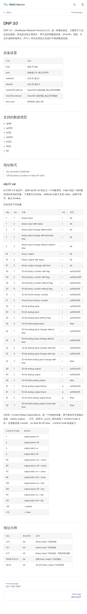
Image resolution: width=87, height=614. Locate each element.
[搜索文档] (74, 4)
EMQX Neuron (14, 4)
